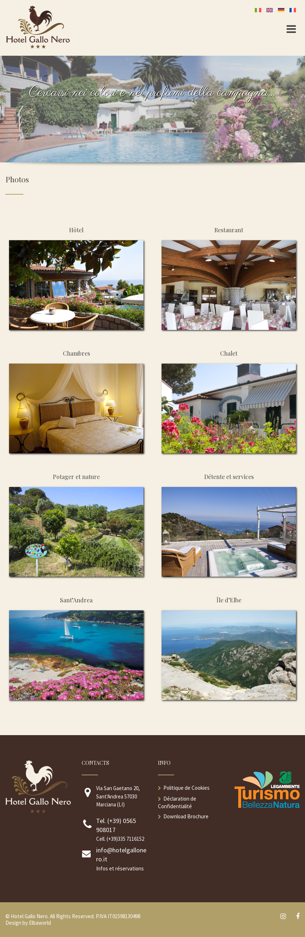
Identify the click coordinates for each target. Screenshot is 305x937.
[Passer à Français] (294, 9)
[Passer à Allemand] (282, 9)
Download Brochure (186, 816)
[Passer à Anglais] (271, 9)
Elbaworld (40, 922)
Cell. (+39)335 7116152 (120, 838)
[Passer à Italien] (259, 9)
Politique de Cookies (186, 787)
